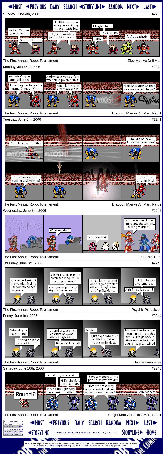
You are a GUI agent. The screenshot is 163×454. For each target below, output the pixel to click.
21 (12, 432)
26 (7, 434)
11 (5, 429)
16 (17, 429)
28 (5, 424)
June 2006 (13, 422)
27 (10, 434)
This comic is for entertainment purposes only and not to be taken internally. (64, 446)
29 (7, 424)
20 (10, 432)
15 (15, 429)
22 (15, 432)
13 (10, 429)
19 (7, 432)
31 (12, 424)
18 (5, 432)
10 (20, 427)
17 (20, 429)
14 (12, 429)
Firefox (111, 443)
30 (10, 424)
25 (5, 434)
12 (7, 429)
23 (17, 432)
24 (20, 432)
